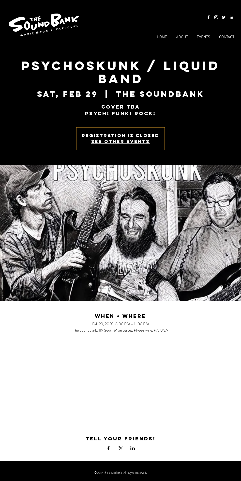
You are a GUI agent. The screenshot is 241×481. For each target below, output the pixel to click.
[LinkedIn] (231, 17)
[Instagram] (216, 17)
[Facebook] (208, 17)
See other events (120, 141)
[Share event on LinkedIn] (132, 448)
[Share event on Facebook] (108, 448)
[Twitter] (223, 17)
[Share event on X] (120, 448)
